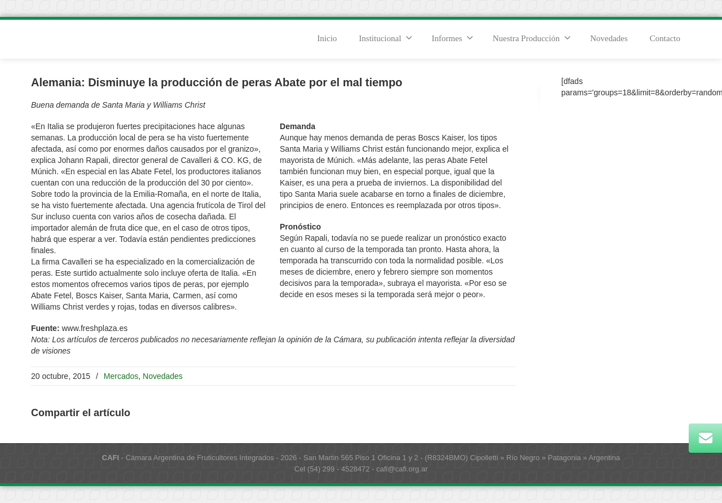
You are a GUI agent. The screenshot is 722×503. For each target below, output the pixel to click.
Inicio (327, 38)
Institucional (385, 38)
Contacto (665, 38)
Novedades (609, 38)
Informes (452, 38)
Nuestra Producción (531, 38)
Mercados (121, 376)
